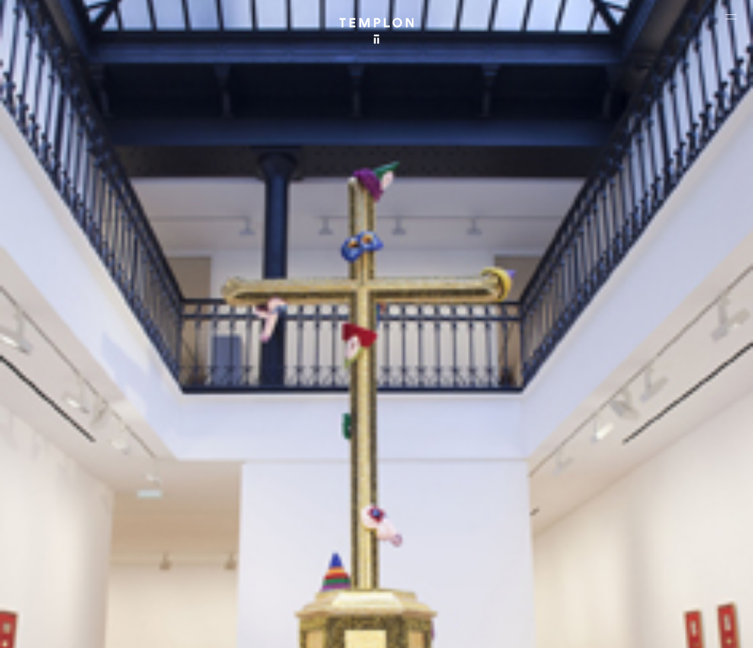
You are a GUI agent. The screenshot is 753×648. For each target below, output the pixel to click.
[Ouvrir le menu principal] (730, 16)
